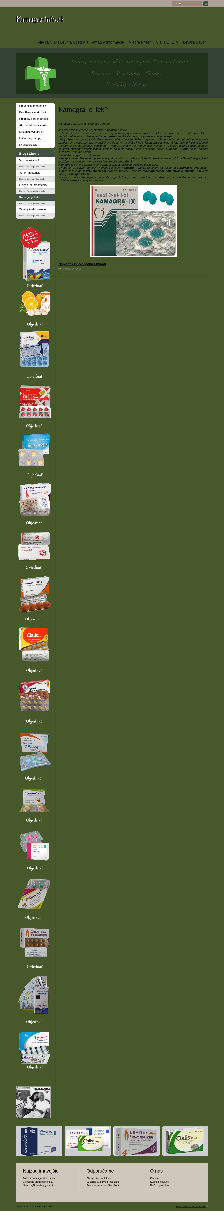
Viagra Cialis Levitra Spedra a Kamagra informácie (81, 42)
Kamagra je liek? (29, 197)
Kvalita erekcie (28, 144)
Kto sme (154, 1178)
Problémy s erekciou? (32, 112)
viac (60, 273)
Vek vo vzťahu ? (29, 160)
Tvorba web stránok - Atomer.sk (192, 1206)
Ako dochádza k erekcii (33, 125)
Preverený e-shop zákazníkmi (102, 1185)
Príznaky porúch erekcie (34, 118)
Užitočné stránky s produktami (102, 1181)
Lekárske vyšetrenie (31, 131)
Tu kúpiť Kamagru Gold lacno (39, 1178)
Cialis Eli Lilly (167, 42)
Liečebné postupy (30, 138)
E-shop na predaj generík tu (38, 1181)
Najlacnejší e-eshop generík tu (39, 1185)
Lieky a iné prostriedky (33, 184)
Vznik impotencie (29, 172)
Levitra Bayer (194, 42)
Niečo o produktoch (160, 1185)
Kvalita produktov (159, 1181)
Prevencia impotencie (32, 105)
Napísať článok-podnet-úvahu (32, 167)
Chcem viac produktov (98, 1178)
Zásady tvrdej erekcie (32, 209)
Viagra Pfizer (140, 42)
